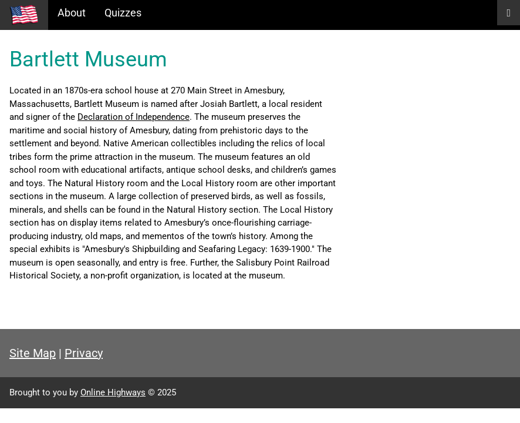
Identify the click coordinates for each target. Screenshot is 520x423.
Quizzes (122, 12)
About (72, 12)
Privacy (84, 353)
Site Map (32, 353)
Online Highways (113, 392)
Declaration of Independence (133, 117)
